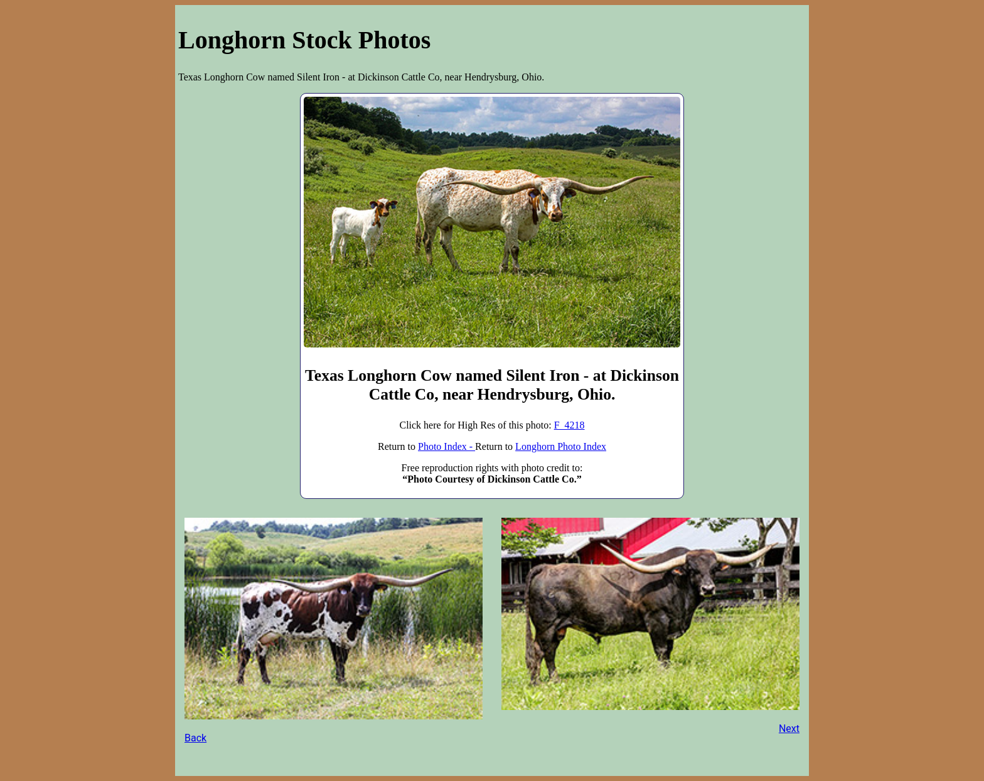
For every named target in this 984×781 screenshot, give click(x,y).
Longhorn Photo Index (560, 446)
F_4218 (569, 425)
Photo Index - (446, 446)
